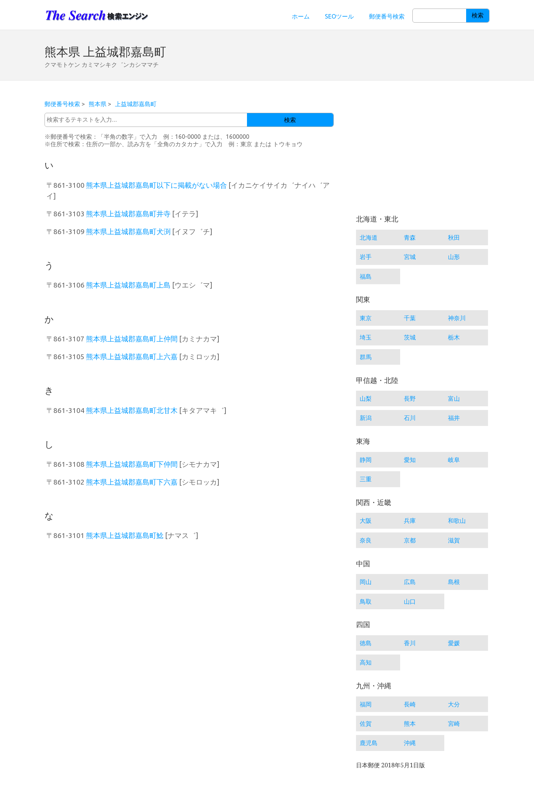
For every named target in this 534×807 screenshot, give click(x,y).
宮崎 (454, 723)
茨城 (410, 337)
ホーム (301, 16)
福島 (366, 276)
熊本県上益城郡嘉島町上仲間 (132, 339)
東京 (366, 318)
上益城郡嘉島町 (135, 104)
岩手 (366, 256)
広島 (410, 581)
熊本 (410, 723)
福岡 (366, 704)
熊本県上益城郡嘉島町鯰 (125, 535)
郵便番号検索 (387, 16)
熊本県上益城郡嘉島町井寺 (128, 214)
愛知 (410, 459)
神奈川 (457, 318)
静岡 (366, 459)
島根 (454, 581)
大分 (454, 704)
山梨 (366, 398)
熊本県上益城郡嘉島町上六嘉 (132, 356)
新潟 (366, 417)
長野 (410, 398)
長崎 (410, 704)
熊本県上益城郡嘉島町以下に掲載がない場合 (156, 185)
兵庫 (410, 520)
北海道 (369, 237)
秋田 (454, 237)
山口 (410, 601)
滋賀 (454, 540)
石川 (410, 417)
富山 (454, 398)
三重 (366, 479)
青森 (410, 237)
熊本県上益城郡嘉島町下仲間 (132, 464)
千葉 (410, 318)
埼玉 (366, 337)
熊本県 (97, 104)
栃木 (454, 337)
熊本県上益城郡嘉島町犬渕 (128, 231)
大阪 (366, 520)
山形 (454, 256)
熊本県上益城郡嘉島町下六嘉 (132, 482)
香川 (410, 643)
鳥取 (366, 601)
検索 (478, 15)
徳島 (366, 643)
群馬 (366, 357)
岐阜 (454, 459)
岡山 (366, 581)
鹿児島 (369, 742)
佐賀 (366, 723)
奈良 (366, 540)
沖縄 (410, 742)
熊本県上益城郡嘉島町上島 (128, 285)
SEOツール (339, 16)
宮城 (410, 256)
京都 (410, 540)
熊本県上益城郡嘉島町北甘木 (132, 410)
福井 (454, 417)
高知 (366, 662)
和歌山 (457, 520)
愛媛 (454, 643)
